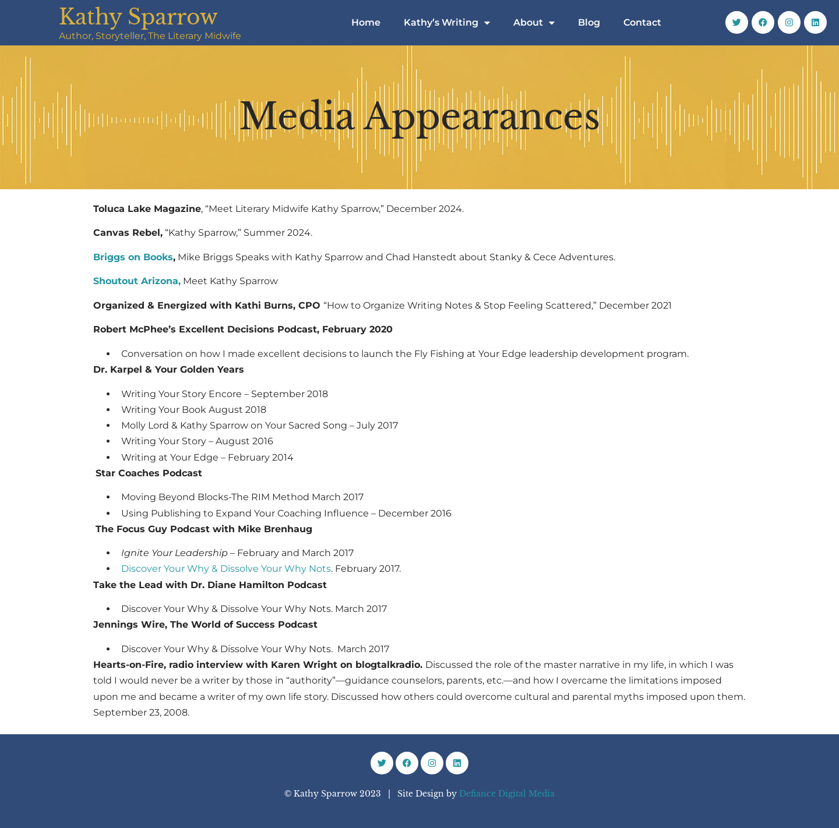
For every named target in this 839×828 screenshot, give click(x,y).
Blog (589, 22)
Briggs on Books (133, 257)
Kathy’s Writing (447, 22)
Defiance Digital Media (507, 793)
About (534, 22)
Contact (642, 22)
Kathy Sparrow (138, 17)
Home (365, 22)
